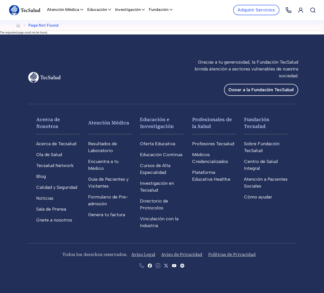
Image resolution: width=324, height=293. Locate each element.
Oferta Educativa (157, 143)
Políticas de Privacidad (231, 254)
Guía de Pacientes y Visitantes (108, 182)
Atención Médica (108, 122)
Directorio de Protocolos (154, 204)
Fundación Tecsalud (256, 123)
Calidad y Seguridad (56, 187)
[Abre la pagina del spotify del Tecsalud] (182, 265)
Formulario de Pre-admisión (108, 200)
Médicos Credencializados (210, 158)
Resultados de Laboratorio (102, 147)
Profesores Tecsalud (213, 143)
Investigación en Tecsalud (157, 186)
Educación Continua (161, 154)
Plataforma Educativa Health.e (211, 176)
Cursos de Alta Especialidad (155, 169)
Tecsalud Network (55, 165)
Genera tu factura (106, 214)
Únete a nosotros (54, 220)
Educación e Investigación (157, 123)
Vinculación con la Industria (159, 222)
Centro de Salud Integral (261, 165)
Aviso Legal (143, 254)
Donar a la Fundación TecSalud (261, 90)
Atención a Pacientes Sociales (266, 182)
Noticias (44, 198)
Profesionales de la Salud (212, 123)
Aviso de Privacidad (181, 254)
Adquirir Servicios (256, 10)
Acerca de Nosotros (48, 123)
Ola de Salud (49, 154)
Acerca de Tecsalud (56, 143)
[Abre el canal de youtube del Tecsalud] (174, 265)
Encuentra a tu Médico (103, 165)
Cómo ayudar (258, 197)
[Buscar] (313, 10)
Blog (41, 176)
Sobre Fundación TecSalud (261, 147)
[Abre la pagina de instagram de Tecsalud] (157, 265)
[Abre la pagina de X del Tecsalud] (166, 265)
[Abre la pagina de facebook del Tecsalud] (149, 265)
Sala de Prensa (51, 209)
